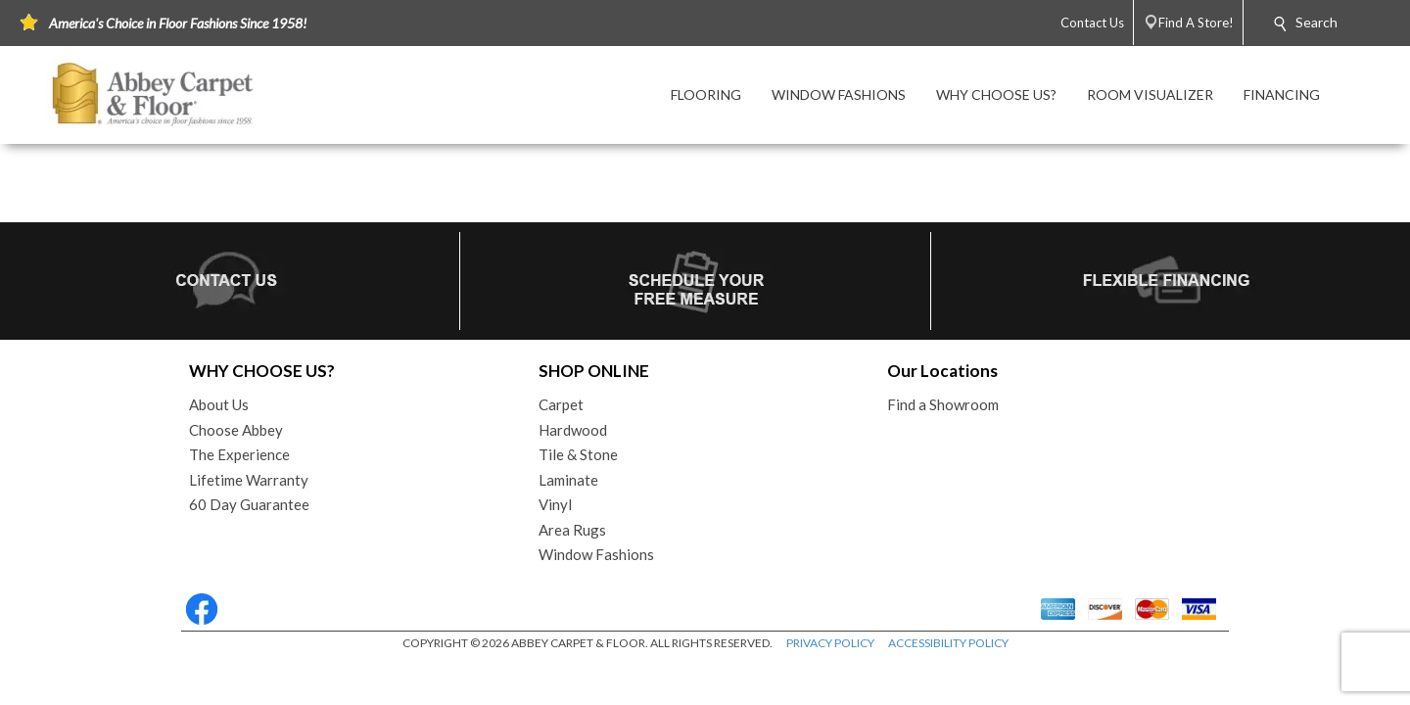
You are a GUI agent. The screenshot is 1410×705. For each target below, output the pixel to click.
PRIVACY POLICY (830, 642)
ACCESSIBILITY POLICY (948, 642)
